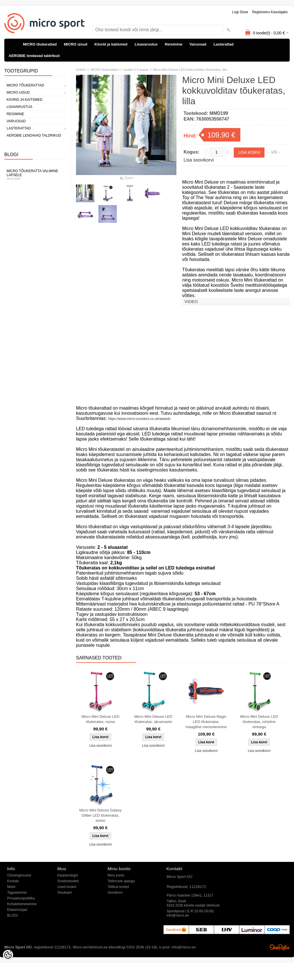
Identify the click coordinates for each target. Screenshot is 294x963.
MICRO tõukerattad (40, 44)
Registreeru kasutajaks (270, 12)
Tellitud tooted (118, 887)
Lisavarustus (146, 44)
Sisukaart (64, 893)
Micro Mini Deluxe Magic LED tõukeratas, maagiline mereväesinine (206, 721)
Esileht (80, 69)
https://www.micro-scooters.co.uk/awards (139, 419)
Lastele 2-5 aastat (135, 69)
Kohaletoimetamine (22, 904)
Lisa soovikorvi (199, 160)
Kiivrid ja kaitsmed (110, 44)
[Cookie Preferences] (8, 955)
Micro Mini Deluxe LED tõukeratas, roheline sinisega (259, 721)
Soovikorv (115, 893)
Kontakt (13, 881)
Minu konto (116, 875)
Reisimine (173, 44)
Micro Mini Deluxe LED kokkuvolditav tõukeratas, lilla (190, 69)
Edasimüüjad (17, 910)
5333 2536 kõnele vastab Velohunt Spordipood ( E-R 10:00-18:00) (193, 905)
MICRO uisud (75, 44)
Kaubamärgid (67, 875)
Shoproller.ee (280, 947)
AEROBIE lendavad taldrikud (34, 56)
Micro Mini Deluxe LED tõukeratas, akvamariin (153, 719)
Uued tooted (66, 887)
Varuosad (198, 44)
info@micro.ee (178, 915)
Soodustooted (68, 881)
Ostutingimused (19, 875)
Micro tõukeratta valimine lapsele (36, 174)
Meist (11, 887)
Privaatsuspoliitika (21, 898)
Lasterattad (223, 44)
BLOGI (12, 915)
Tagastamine (17, 893)
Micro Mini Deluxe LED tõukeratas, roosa (100, 719)
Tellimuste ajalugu (121, 881)
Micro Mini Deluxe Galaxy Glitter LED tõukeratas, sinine (100, 815)
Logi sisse (240, 12)
